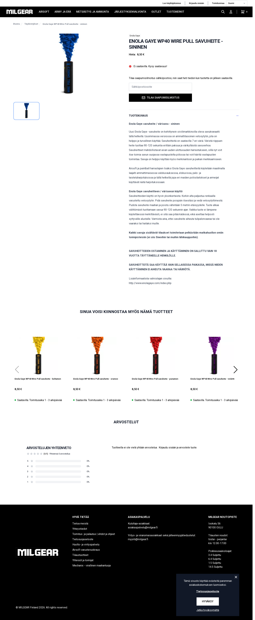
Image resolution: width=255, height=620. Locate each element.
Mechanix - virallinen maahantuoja (91, 565)
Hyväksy (207, 601)
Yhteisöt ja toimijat (82, 560)
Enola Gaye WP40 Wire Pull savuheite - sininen (65, 24)
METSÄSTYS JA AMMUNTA (92, 11)
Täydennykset (31, 24)
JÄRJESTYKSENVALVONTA (130, 11)
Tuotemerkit (175, 11)
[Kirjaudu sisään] (231, 12)
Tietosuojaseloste (82, 539)
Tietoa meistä (80, 523)
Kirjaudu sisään (196, 3)
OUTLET (156, 11)
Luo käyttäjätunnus (172, 3)
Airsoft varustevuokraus (86, 549)
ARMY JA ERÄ (63, 11)
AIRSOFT (44, 11)
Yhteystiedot (79, 528)
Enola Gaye (135, 36)
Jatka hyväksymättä (207, 610)
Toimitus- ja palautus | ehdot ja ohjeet (93, 534)
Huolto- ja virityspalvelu (85, 544)
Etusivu (16, 24)
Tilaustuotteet (80, 555)
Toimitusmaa (218, 3)
